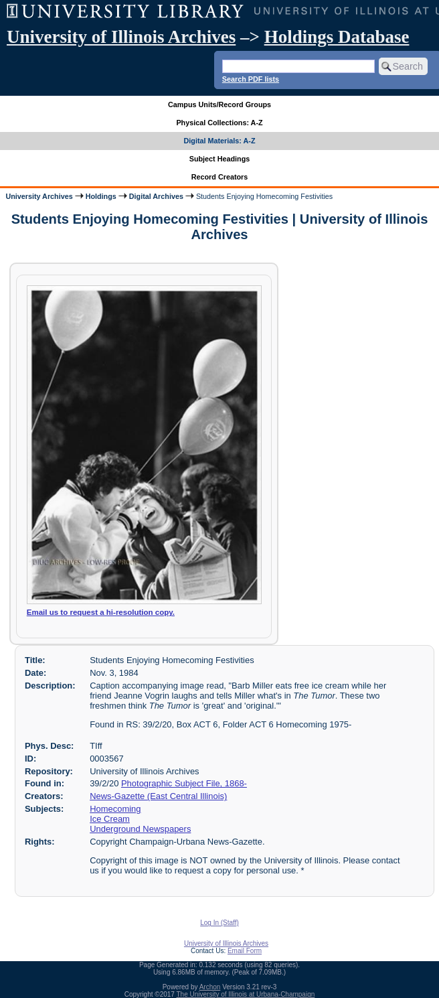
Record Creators (219, 177)
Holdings (101, 196)
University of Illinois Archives (121, 37)
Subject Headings (219, 159)
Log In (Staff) (219, 922)
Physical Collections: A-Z (219, 123)
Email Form (245, 950)
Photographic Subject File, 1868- (184, 783)
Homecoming (115, 809)
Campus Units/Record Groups (219, 104)
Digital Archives (156, 196)
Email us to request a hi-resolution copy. (101, 612)
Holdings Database (337, 37)
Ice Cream (110, 819)
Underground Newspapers (140, 829)
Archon (210, 987)
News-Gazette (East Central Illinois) (158, 796)
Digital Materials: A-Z (220, 141)
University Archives (38, 196)
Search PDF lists (250, 79)
